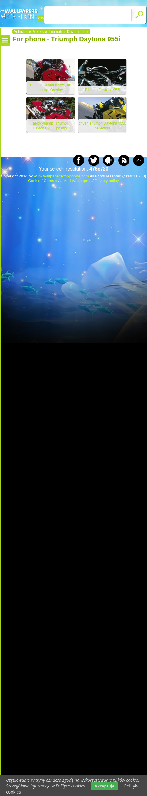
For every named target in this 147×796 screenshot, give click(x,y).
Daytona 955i (78, 31)
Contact (50, 180)
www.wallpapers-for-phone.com (61, 176)
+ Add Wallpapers (76, 180)
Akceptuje (104, 786)
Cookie (34, 180)
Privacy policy (107, 180)
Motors (38, 31)
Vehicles (21, 31)
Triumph (55, 31)
